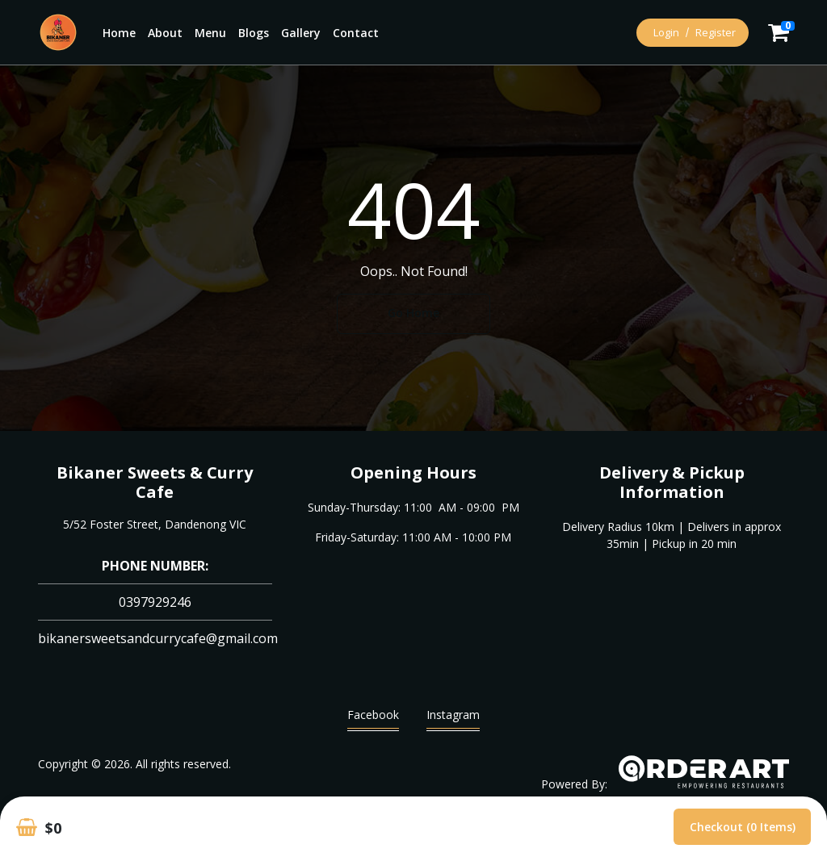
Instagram (453, 718)
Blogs (253, 32)
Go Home (413, 312)
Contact (356, 32)
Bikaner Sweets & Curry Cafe (155, 482)
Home (119, 32)
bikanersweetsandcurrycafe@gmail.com (158, 638)
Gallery (301, 32)
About (165, 32)
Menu (210, 32)
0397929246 (155, 602)
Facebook (373, 718)
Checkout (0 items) (743, 826)
